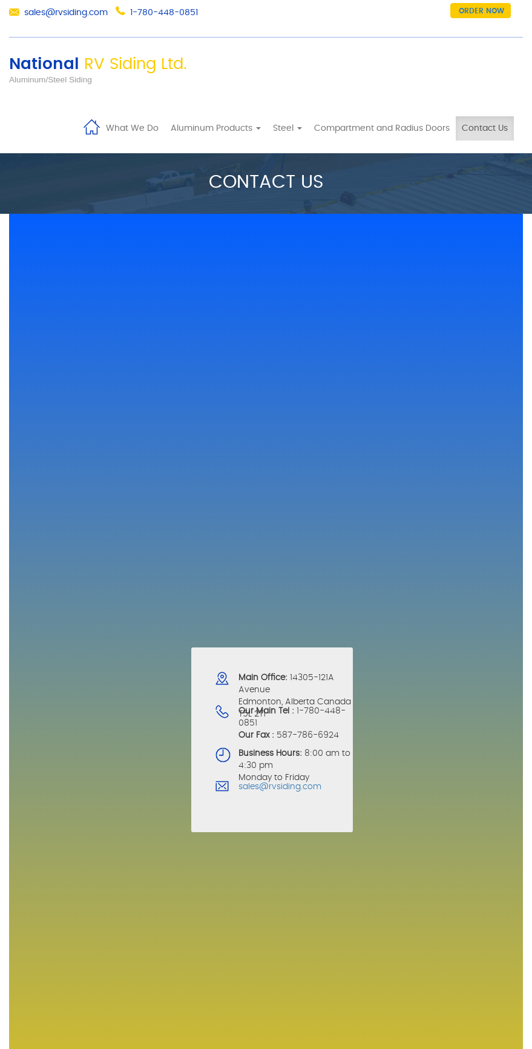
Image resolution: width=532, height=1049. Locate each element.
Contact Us (485, 128)
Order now (481, 11)
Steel (287, 128)
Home (91, 126)
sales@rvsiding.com (66, 12)
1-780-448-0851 (164, 12)
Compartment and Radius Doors (382, 128)
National (98, 64)
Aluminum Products (216, 128)
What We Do (132, 128)
